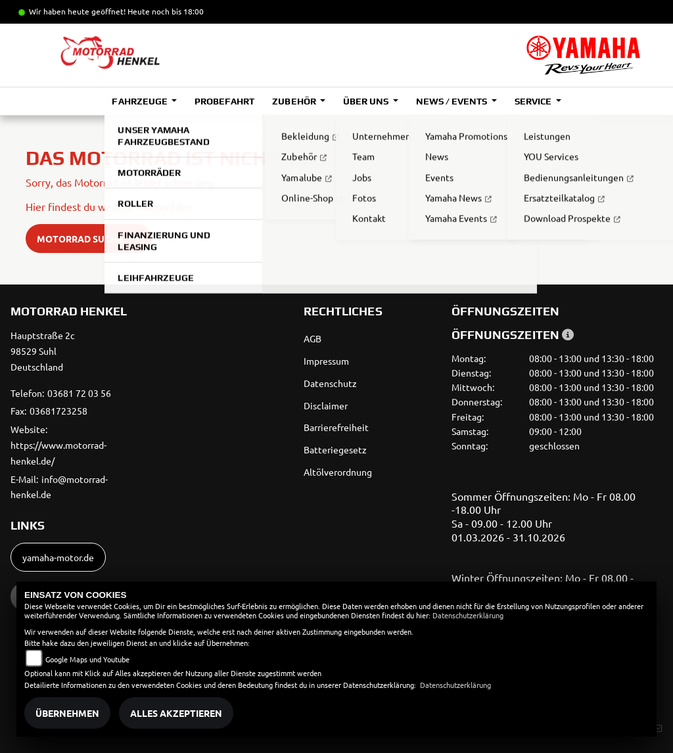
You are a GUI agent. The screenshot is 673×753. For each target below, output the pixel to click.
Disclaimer (326, 405)
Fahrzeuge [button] (140, 101)
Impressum (326, 361)
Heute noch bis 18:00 (166, 11)
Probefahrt (224, 101)
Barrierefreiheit (336, 427)
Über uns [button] (366, 101)
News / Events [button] (452, 101)
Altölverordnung (338, 472)
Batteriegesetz (335, 449)
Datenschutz (330, 383)
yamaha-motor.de (58, 557)
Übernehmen (67, 713)
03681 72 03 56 (79, 393)
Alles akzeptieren (176, 713)
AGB (312, 338)
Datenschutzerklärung (467, 615)
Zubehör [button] (294, 101)
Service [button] (534, 101)
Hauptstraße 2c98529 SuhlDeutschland (43, 351)
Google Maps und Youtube (87, 659)
